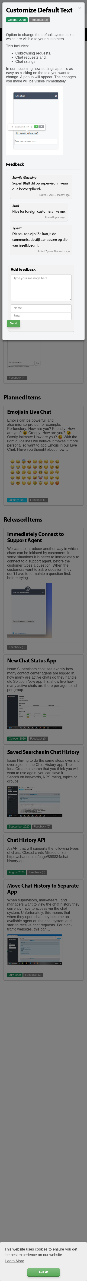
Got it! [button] (43, 1272)
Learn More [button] (14, 1261)
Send (13, 323)
